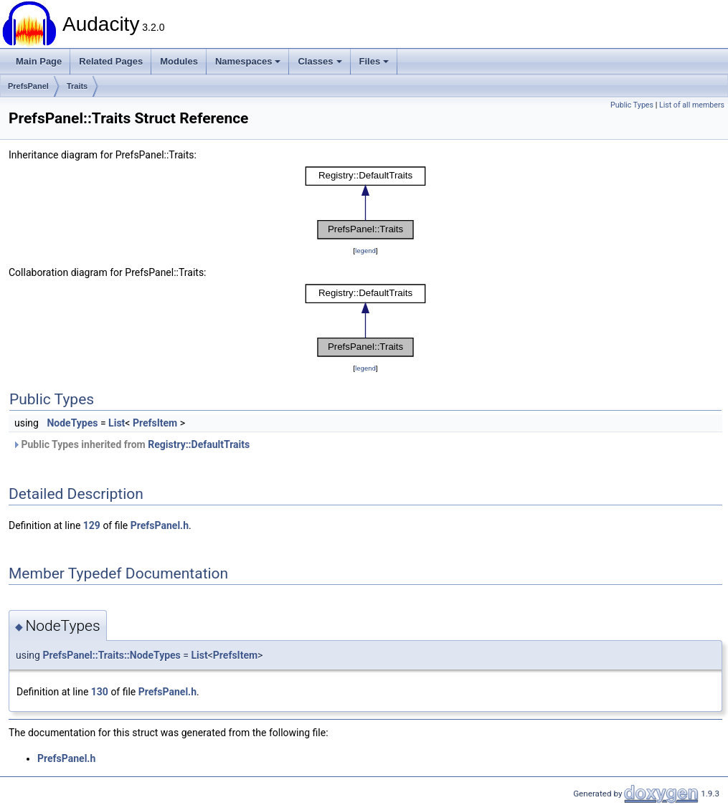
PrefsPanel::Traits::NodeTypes (111, 655)
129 (91, 525)
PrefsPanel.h (160, 525)
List (116, 423)
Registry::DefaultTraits (199, 444)
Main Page (39, 61)
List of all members (691, 105)
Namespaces (248, 61)
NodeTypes (72, 423)
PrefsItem (155, 423)
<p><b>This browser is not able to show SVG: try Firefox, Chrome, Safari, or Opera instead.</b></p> (366, 203)
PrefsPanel (28, 86)
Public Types (631, 105)
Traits (77, 86)
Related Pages (111, 61)
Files (374, 61)
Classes (319, 61)
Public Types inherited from (131, 444)
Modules (179, 61)
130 (99, 691)
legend (365, 250)
